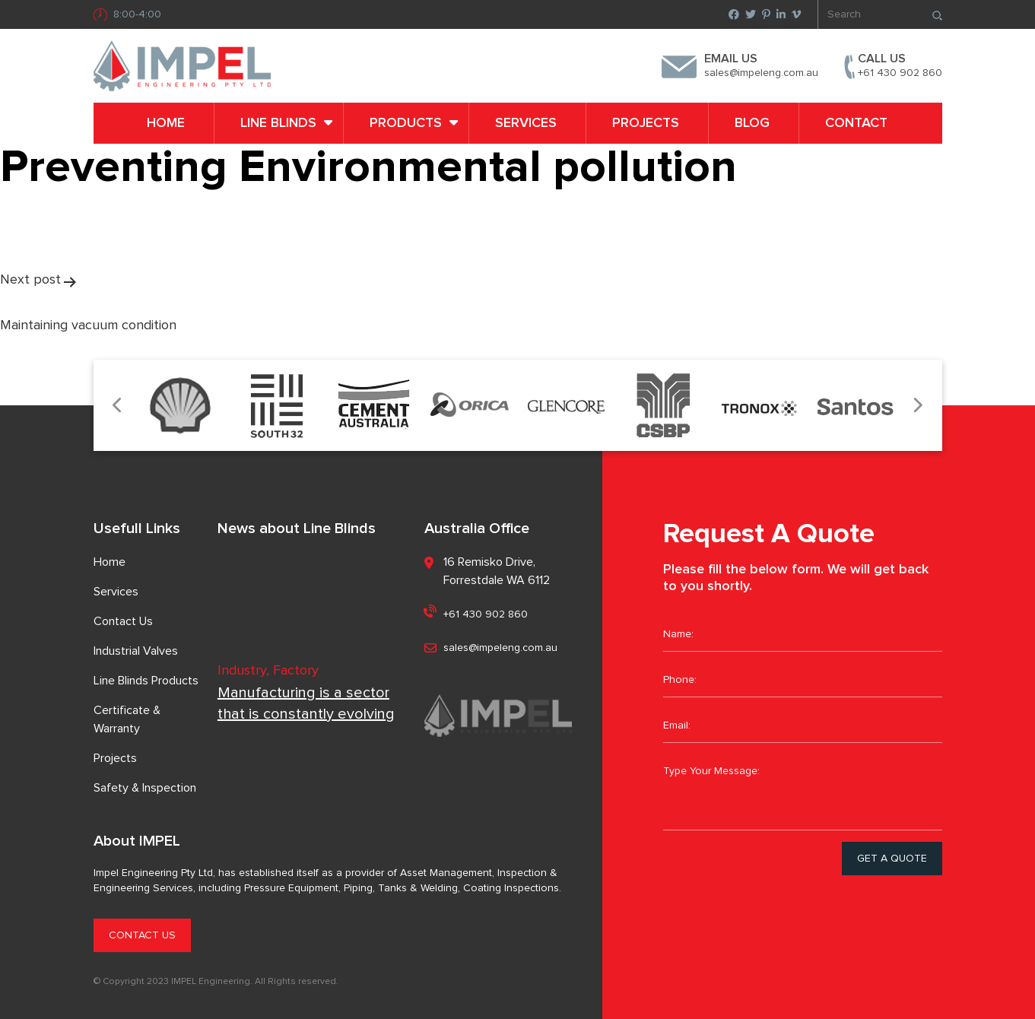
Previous (118, 406)
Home (166, 123)
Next (917, 406)
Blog (752, 123)
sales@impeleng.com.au (761, 73)
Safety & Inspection (145, 788)
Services (526, 123)
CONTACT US (142, 935)
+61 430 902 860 (900, 73)
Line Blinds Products (146, 681)
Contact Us (123, 621)
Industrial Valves (136, 651)
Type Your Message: (802, 792)
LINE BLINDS (278, 123)
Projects (645, 123)
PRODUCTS (406, 123)
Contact (856, 123)
